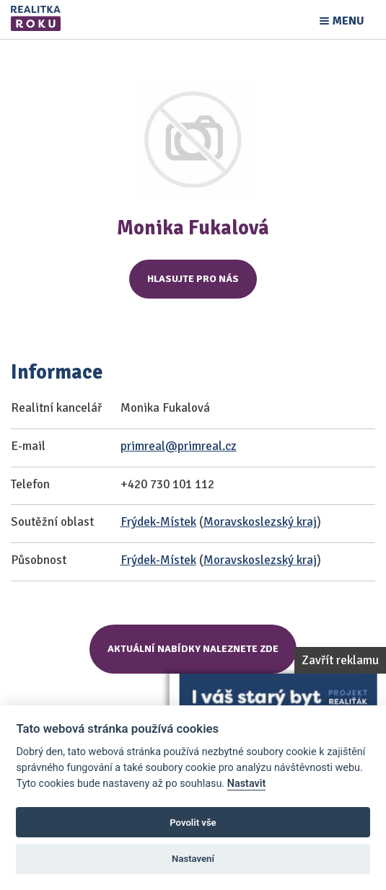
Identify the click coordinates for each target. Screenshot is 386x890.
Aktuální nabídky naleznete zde (193, 649)
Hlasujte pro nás (193, 279)
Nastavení (193, 858)
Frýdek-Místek (158, 521)
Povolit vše (193, 822)
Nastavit (246, 783)
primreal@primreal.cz (178, 446)
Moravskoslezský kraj (260, 521)
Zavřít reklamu (340, 660)
